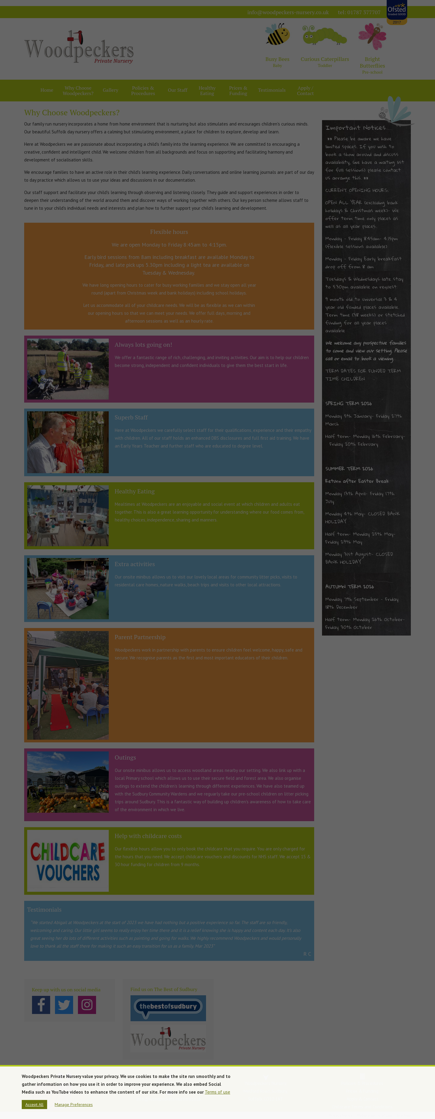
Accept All (34, 1104)
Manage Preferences (74, 1104)
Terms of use (217, 1092)
